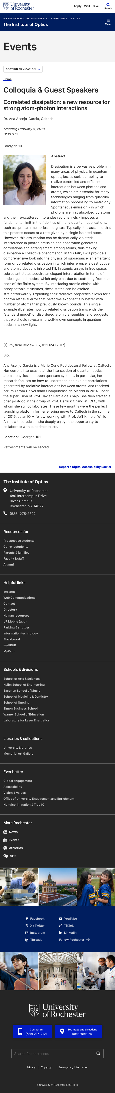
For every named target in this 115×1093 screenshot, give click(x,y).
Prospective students (18, 541)
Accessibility (12, 787)
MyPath (8, 651)
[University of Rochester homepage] (18, 6)
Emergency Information (74, 1067)
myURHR (9, 645)
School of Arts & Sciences (21, 679)
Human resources (16, 615)
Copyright (47, 1067)
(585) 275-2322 (23, 513)
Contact (9, 603)
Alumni (8, 564)
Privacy (31, 1067)
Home (7, 79)
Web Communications (19, 598)
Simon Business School (20, 708)
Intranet (9, 592)
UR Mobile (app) (15, 621)
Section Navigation (23, 69)
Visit (87, 6)
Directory (10, 609)
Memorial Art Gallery (18, 753)
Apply (78, 6)
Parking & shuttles (16, 627)
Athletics (13, 848)
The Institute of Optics (25, 24)
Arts (9, 856)
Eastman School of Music (21, 690)
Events (11, 840)
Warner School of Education (23, 714)
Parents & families (16, 552)
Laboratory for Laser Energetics (26, 720)
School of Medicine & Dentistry (25, 696)
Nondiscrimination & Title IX (23, 804)
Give (96, 6)
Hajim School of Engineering (24, 685)
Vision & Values (14, 793)
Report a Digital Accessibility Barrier (85, 467)
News (10, 832)
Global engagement (17, 781)
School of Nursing (16, 702)
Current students (15, 546)
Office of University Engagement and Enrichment (38, 799)
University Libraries (17, 747)
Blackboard (11, 639)
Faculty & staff (13, 558)
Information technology (20, 633)
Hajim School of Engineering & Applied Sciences (41, 18)
